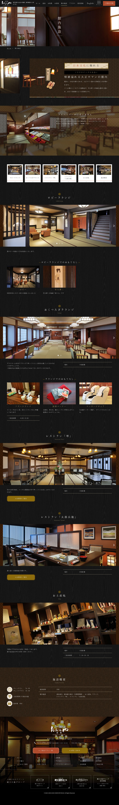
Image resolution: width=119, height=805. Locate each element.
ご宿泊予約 (109, 3)
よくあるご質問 (22, 764)
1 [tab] (56, 243)
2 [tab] (59, 243)
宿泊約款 (83, 764)
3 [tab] (62, 243)
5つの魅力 (20, 761)
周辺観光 (83, 761)
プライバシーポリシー (63, 764)
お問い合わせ (41, 764)
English (90, 3)
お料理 (50, 3)
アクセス (72, 3)
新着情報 (99, 761)
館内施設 (64, 3)
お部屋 (57, 3)
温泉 (44, 3)
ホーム (38, 3)
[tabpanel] (59, 226)
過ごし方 (40, 761)
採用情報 (80, 3)
